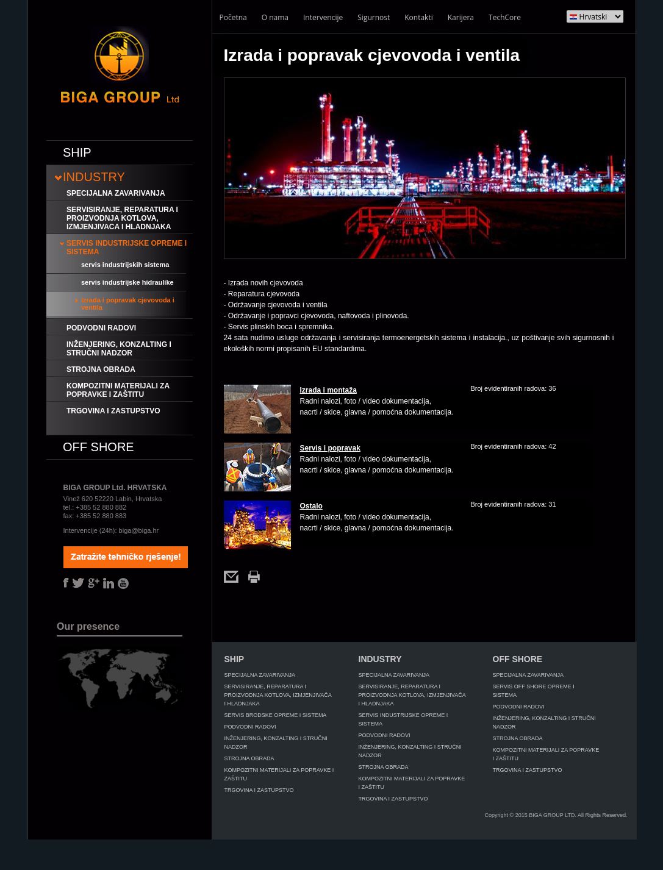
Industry (94, 177)
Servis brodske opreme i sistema (275, 715)
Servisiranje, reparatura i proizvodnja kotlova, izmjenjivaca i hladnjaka (122, 218)
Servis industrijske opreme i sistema (126, 247)
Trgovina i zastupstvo (113, 411)
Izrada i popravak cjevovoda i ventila (127, 303)
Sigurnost (373, 17)
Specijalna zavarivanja (115, 193)
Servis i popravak (330, 448)
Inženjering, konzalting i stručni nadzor (118, 348)
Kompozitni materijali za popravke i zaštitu (118, 390)
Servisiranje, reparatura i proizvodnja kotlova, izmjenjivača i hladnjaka (278, 695)
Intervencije (323, 17)
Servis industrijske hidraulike (127, 282)
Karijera (461, 17)
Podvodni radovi (101, 328)
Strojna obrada (100, 369)
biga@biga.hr (139, 530)
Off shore (98, 447)
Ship (77, 152)
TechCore (505, 17)
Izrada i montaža (328, 390)
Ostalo (311, 506)
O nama (275, 17)
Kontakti (418, 17)
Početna (233, 17)
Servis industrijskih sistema (125, 264)
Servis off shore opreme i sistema (534, 690)
